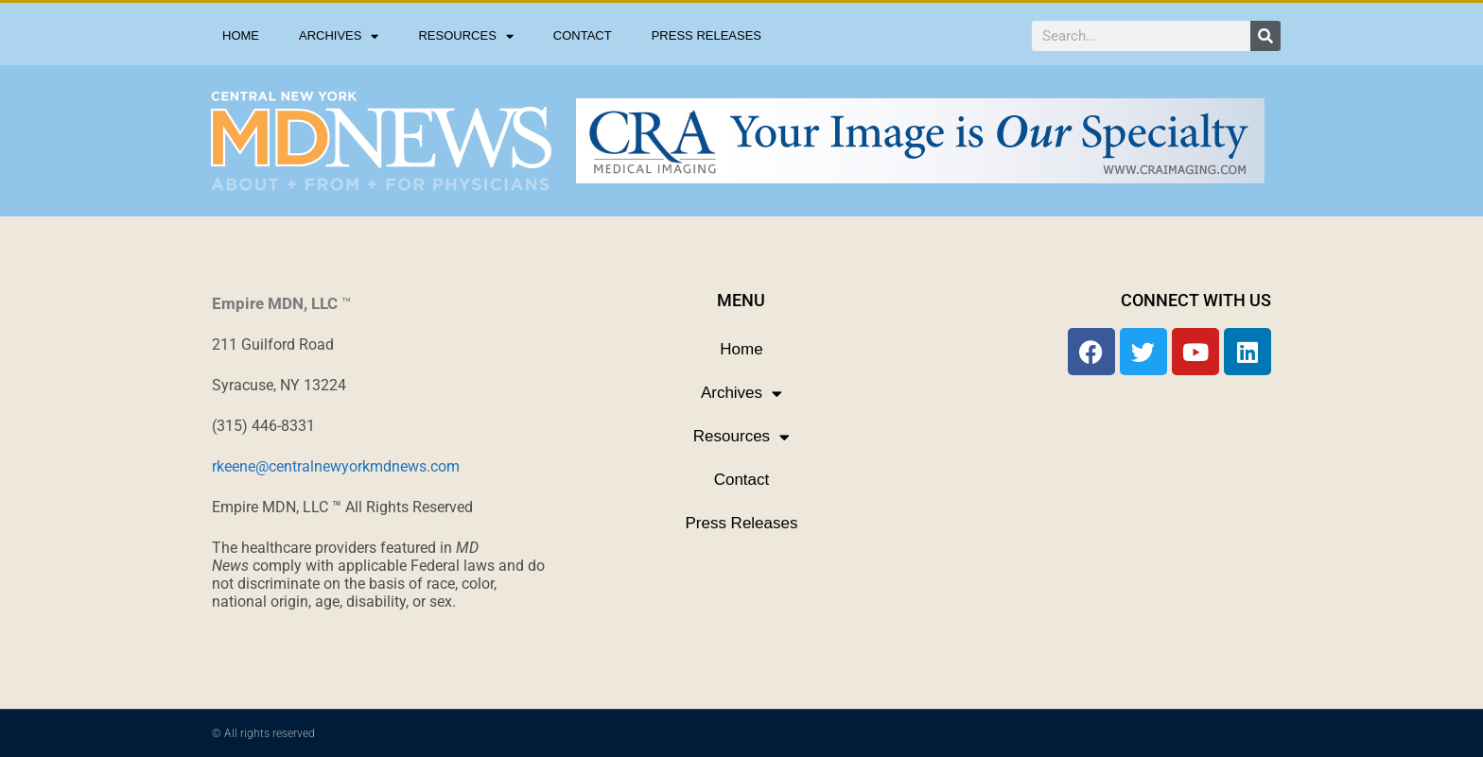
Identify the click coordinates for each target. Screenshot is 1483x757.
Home (240, 35)
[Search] (1265, 36)
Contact (582, 35)
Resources (465, 36)
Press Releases (706, 35)
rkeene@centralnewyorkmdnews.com (336, 466)
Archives (338, 36)
